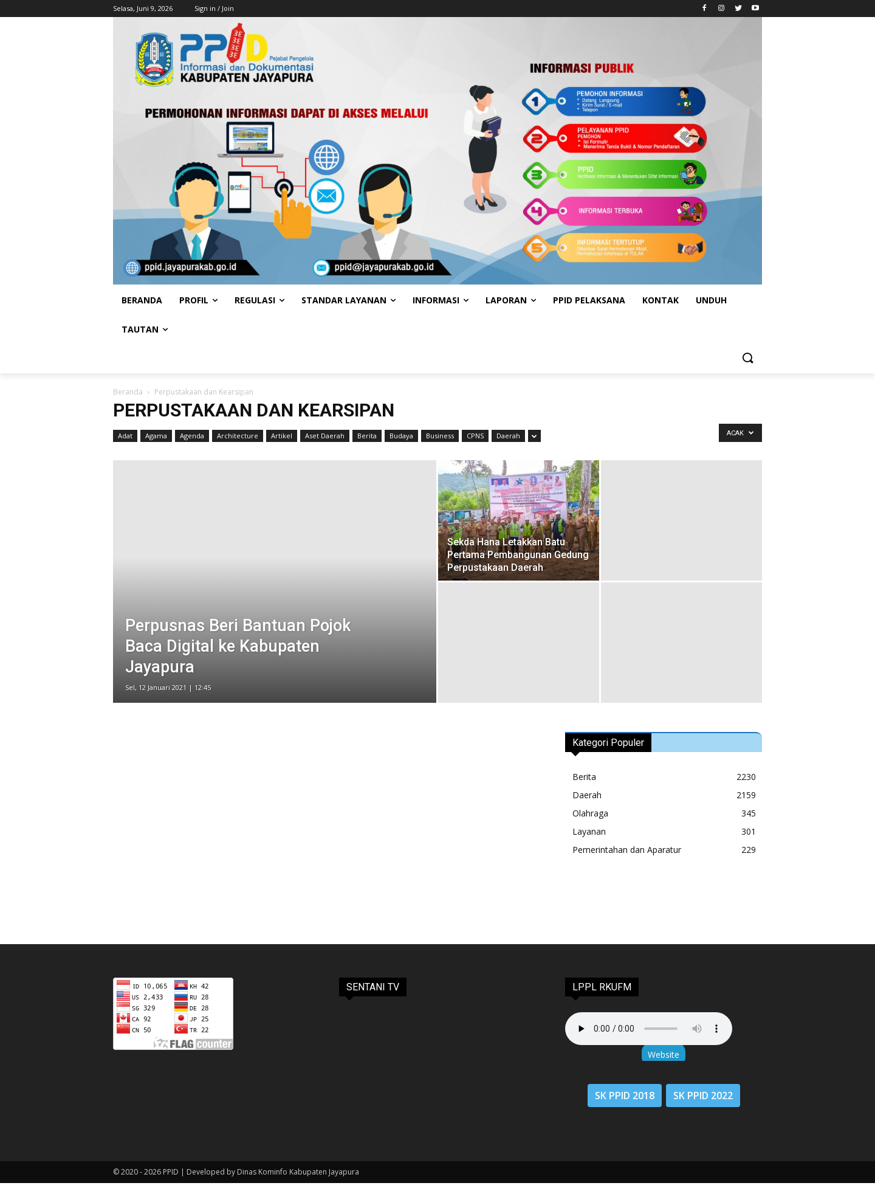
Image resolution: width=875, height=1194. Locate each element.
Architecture (237, 435)
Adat (125, 435)
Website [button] (663, 1054)
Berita (367, 435)
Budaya (401, 435)
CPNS (475, 435)
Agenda (192, 435)
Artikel (281, 435)
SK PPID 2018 (624, 1095)
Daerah (508, 435)
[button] (747, 358)
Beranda (128, 392)
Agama (156, 435)
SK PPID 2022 (703, 1095)
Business (440, 435)
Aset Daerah (325, 435)
